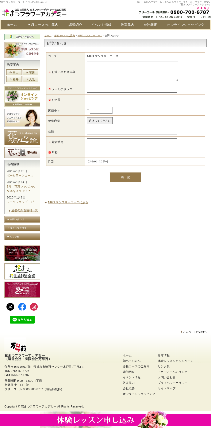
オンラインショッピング (185, 25)
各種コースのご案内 (43, 25)
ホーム (12, 25)
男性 (101, 165)
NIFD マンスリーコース (90, 35)
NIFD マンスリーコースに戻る (68, 205)
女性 (89, 165)
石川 (32, 72)
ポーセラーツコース (20, 175)
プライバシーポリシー (172, 382)
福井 (16, 79)
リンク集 (164, 366)
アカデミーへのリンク (172, 372)
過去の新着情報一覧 (24, 210)
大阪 (32, 79)
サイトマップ (167, 388)
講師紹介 (75, 25)
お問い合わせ (167, 377)
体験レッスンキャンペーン (175, 361)
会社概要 (150, 25)
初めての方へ (132, 361)
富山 (16, 72)
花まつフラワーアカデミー (38, 406)
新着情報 (13, 164)
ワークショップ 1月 (21, 202)
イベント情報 (101, 25)
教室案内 (127, 25)
